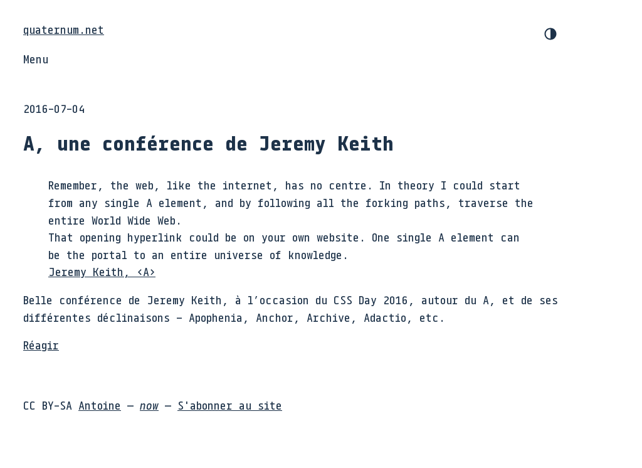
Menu (35, 59)
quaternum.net (63, 29)
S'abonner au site (229, 405)
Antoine (99, 405)
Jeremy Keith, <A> (101, 272)
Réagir (41, 345)
